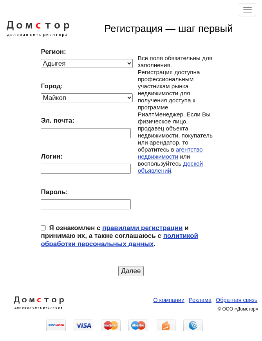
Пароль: (54, 192)
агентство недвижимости (170, 153)
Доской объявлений (170, 167)
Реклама (200, 300)
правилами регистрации (142, 228)
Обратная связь (236, 300)
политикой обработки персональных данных (119, 240)
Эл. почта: (57, 120)
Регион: (53, 51)
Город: (52, 86)
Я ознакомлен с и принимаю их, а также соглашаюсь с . (119, 236)
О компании (168, 300)
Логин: (52, 156)
